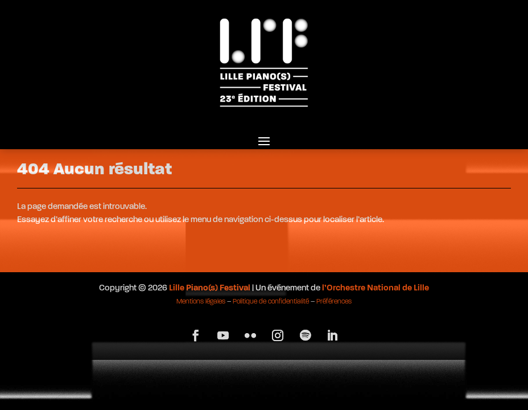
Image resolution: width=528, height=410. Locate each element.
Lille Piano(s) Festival (209, 288)
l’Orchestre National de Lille (375, 288)
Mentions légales (200, 301)
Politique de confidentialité (271, 301)
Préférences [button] (334, 301)
